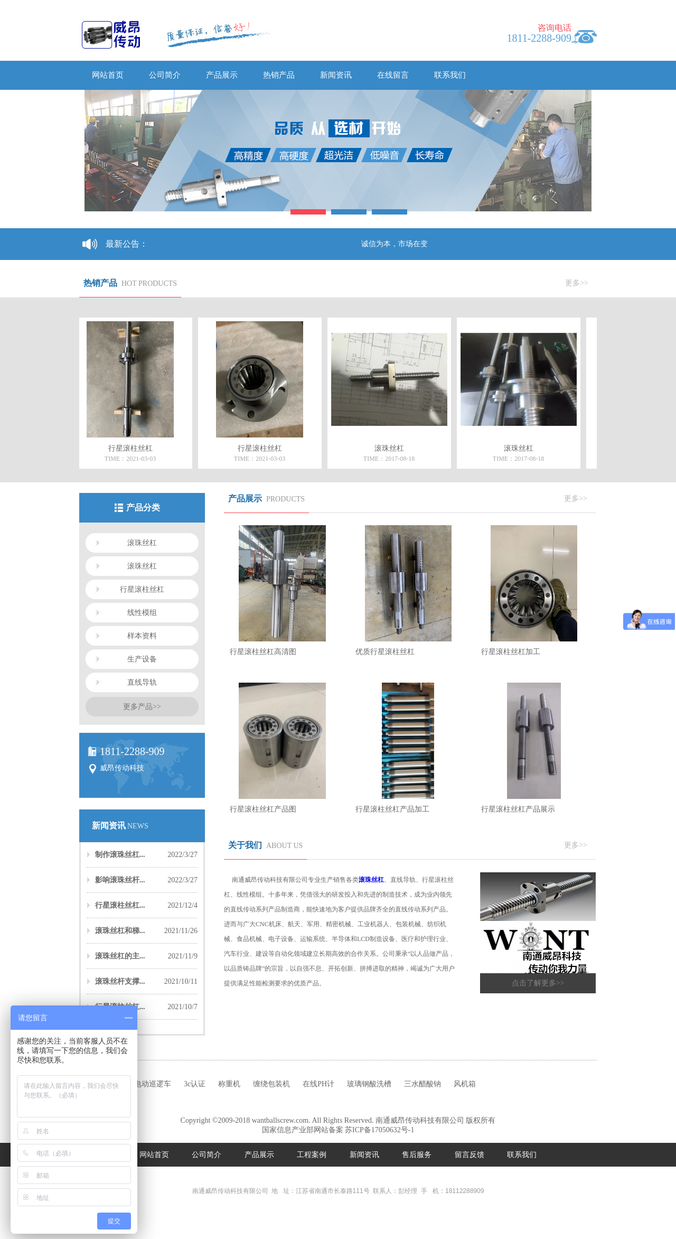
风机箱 (465, 1084)
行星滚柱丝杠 (142, 589)
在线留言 (393, 75)
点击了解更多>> (538, 983)
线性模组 (142, 613)
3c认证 (194, 1084)
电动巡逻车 (152, 1084)
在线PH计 (318, 1084)
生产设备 (142, 659)
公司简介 (165, 75)
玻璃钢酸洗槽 (369, 1084)
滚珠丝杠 (142, 543)
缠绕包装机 (271, 1084)
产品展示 (222, 75)
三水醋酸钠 (422, 1084)
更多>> (576, 283)
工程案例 (312, 1155)
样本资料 (142, 636)
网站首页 (108, 75)
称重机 (229, 1084)
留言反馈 (470, 1155)
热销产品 (279, 75)
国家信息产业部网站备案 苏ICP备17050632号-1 (338, 1130)
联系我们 (450, 75)
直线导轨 (142, 682)
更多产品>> (142, 707)
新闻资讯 (336, 75)
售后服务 (418, 1155)
